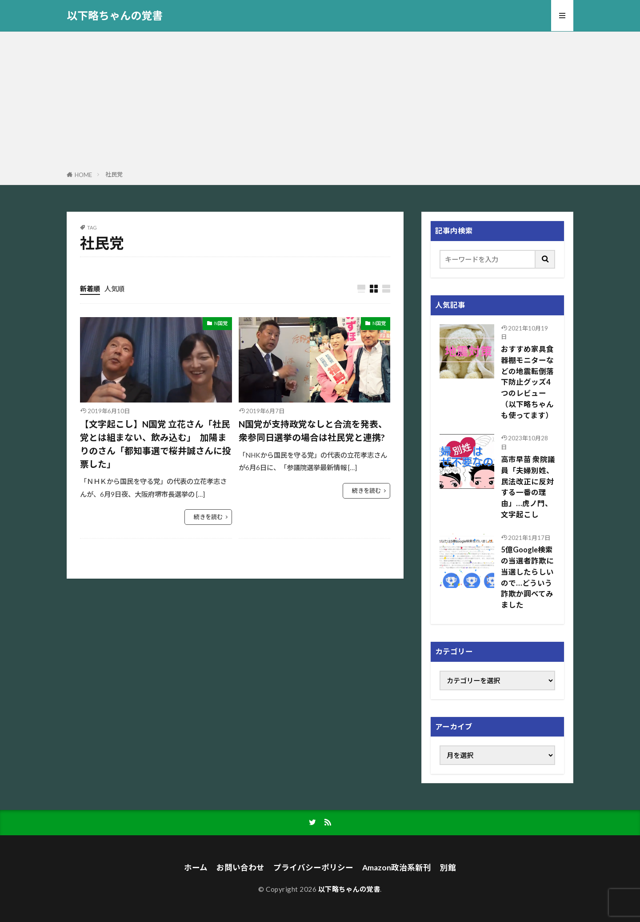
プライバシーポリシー (313, 867)
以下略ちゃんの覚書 (115, 15)
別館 (448, 867)
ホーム (196, 867)
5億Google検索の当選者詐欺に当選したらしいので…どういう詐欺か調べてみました (527, 577)
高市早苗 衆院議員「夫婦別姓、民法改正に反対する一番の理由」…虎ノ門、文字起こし (528, 487)
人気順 (114, 289)
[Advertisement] (320, 102)
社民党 (114, 174)
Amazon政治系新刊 (396, 867)
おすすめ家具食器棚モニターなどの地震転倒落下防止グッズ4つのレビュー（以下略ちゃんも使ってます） (527, 382)
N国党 (221, 323)
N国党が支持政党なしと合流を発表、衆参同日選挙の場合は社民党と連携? (313, 431)
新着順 (90, 289)
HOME (83, 174)
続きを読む (208, 516)
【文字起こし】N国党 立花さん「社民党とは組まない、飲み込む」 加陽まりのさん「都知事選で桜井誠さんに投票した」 (155, 444)
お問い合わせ (240, 867)
